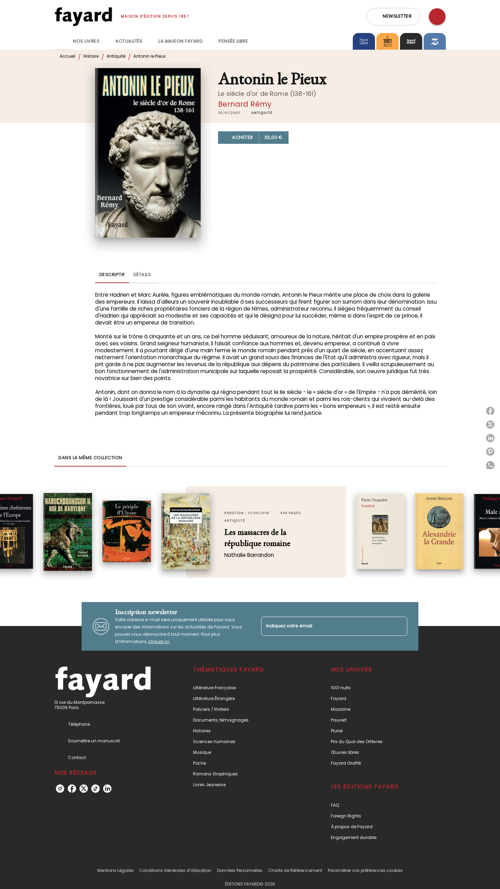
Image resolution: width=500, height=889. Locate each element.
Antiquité (116, 56)
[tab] (61, 41)
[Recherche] (437, 16)
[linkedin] (107, 789)
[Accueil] (83, 16)
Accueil (67, 56)
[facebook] (72, 789)
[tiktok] (95, 789)
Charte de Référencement (295, 870)
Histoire (91, 56)
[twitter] (84, 789)
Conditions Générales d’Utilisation (175, 870)
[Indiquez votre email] (325, 626)
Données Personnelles (239, 870)
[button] (393, 16)
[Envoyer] (399, 626)
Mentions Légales (115, 870)
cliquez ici (158, 641)
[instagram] (60, 789)
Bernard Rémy (245, 104)
